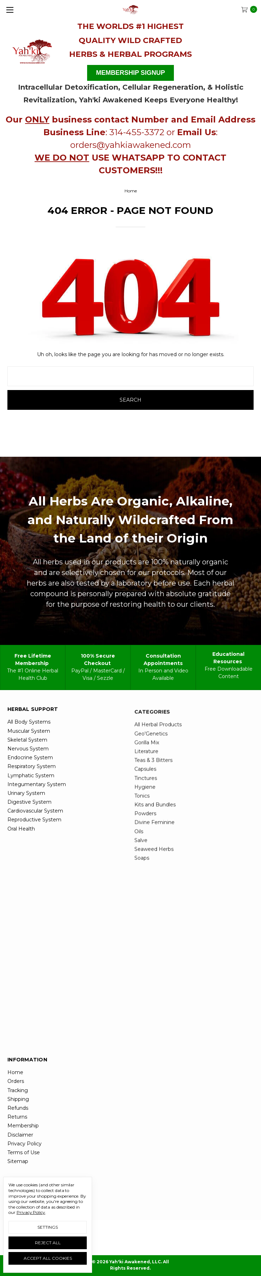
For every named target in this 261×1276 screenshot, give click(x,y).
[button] (32, 50)
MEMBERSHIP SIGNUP (130, 72)
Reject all (48, 1242)
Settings (47, 1227)
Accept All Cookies (48, 1258)
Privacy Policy (31, 1212)
